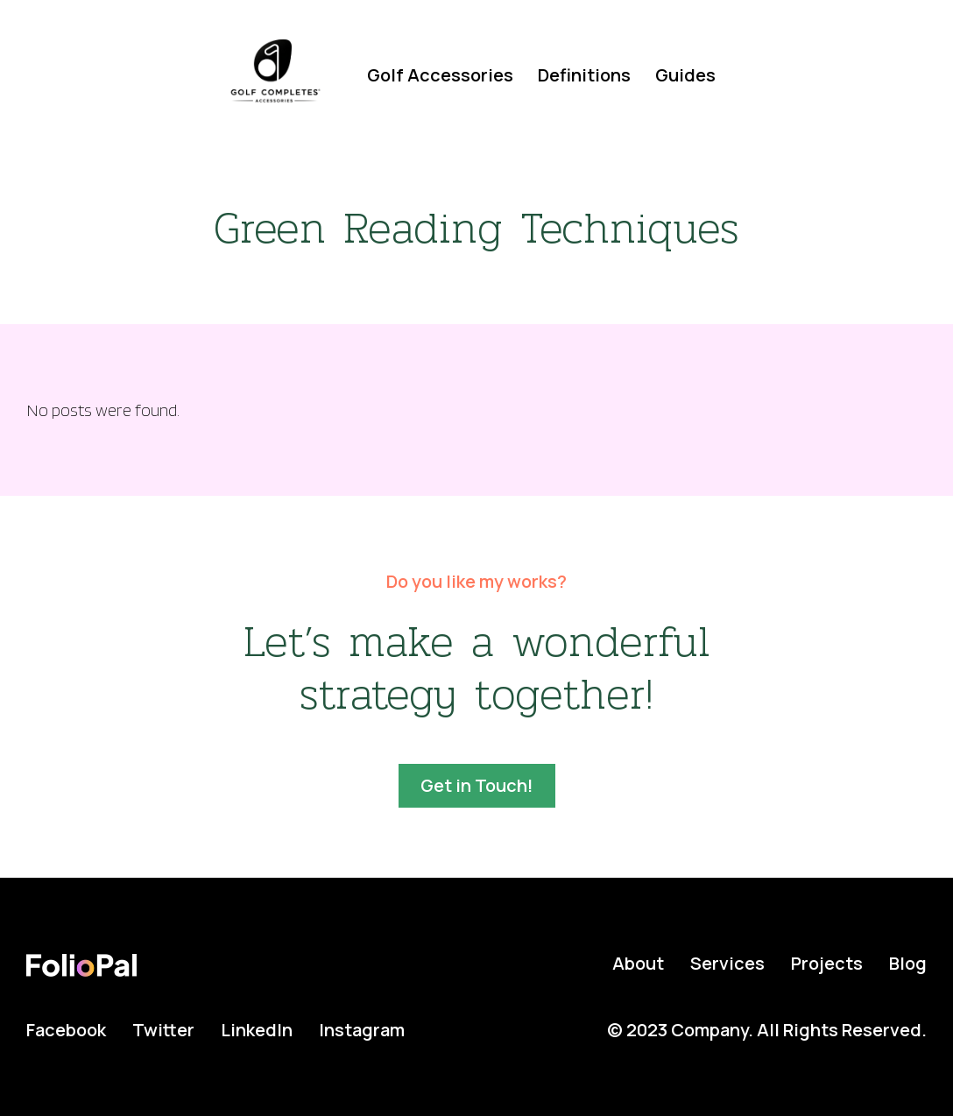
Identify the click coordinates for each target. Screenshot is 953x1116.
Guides (685, 75)
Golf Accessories (440, 75)
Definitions (584, 75)
